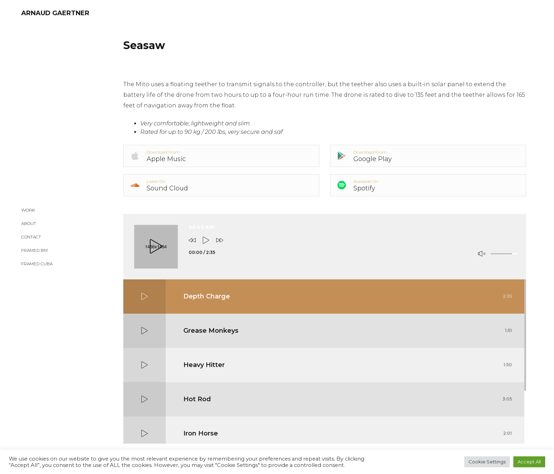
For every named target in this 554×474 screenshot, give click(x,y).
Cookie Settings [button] (487, 461)
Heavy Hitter (347, 365)
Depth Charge (347, 296)
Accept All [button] (529, 461)
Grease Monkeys (347, 330)
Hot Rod (347, 399)
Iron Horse (347, 433)
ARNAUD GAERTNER (55, 13)
